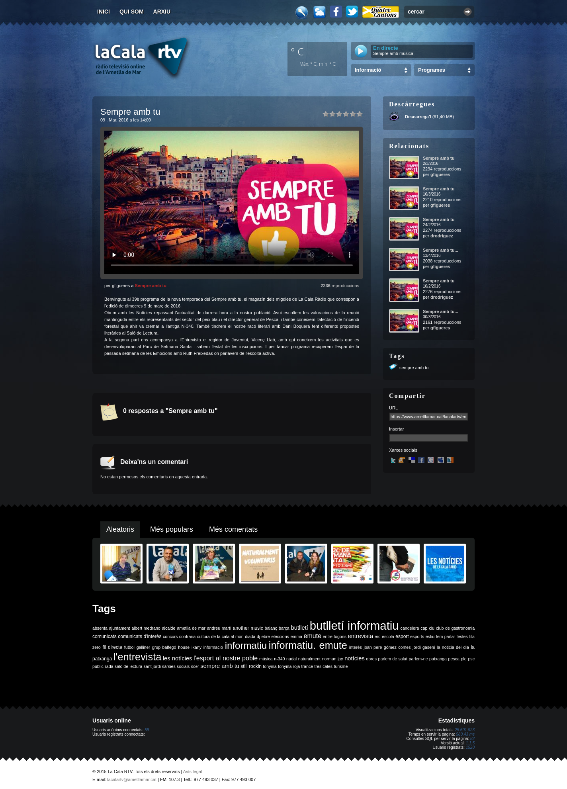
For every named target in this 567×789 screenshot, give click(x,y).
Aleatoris (120, 529)
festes (461, 636)
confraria (187, 636)
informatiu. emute (308, 645)
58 (147, 730)
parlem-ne (418, 658)
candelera (410, 628)
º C (297, 51)
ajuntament (119, 628)
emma (296, 636)
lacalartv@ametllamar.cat (131, 779)
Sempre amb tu (150, 285)
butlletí (299, 628)
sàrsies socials (176, 666)
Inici (103, 11)
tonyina (269, 666)
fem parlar (445, 636)
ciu (431, 628)
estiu (430, 636)
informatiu (246, 645)
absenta (100, 628)
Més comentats (233, 529)
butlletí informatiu (354, 625)
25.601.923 (465, 730)
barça (284, 628)
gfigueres (440, 174)
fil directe (112, 647)
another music (248, 628)
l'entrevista (137, 656)
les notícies (177, 658)
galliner (143, 647)
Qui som (131, 11)
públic (98, 666)
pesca (453, 658)
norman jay (332, 658)
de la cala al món (227, 636)
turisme (341, 666)
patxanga (438, 658)
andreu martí (219, 628)
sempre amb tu (413, 367)
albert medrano (146, 628)
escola (388, 636)
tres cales (323, 666)
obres (371, 658)
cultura (203, 636)
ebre (266, 636)
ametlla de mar (191, 628)
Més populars (171, 529)
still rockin (251, 666)
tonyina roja (289, 666)
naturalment (309, 658)
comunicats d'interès (139, 636)
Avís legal (192, 771)
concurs (170, 636)
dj (258, 636)
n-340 (279, 658)
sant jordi (152, 666)
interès (355, 647)
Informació (368, 70)
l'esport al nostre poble (226, 658)
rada (109, 666)
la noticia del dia (453, 647)
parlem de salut (392, 658)
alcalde (169, 628)
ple (464, 658)
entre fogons (334, 636)
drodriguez (441, 235)
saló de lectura (128, 666)
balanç (271, 628)
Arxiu (162, 11)
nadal (291, 658)
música (266, 658)
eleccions (280, 636)
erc (378, 636)
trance (307, 666)
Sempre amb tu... (440, 250)
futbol (129, 647)
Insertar (396, 429)
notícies (354, 658)
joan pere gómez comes (387, 647)
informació (213, 647)
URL (393, 407)
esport (402, 636)
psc (471, 658)
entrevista (360, 636)
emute (312, 635)
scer (195, 666)
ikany (196, 647)
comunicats (104, 636)
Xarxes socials (403, 450)
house (184, 647)
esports (417, 636)
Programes (431, 70)
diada (250, 636)
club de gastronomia (455, 628)
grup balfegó (164, 647)
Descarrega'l (418, 116)
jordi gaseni (424, 647)
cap (423, 628)
